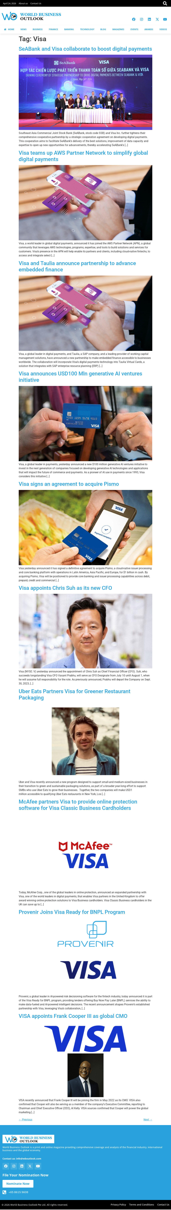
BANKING (69, 29)
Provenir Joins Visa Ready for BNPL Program (72, 912)
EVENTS (134, 29)
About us (23, 3)
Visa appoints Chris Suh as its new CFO (65, 588)
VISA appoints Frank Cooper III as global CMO (73, 1016)
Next (148, 1119)
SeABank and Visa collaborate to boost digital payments (85, 49)
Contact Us (35, 3)
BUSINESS (38, 29)
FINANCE (53, 29)
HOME (9, 29)
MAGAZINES (118, 29)
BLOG (103, 29)
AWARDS (148, 29)
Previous (25, 1119)
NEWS (24, 29)
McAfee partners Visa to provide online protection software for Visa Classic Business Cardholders (78, 804)
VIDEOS (163, 29)
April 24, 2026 (9, 3)
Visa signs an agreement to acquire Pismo (69, 484)
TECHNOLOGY (87, 29)
